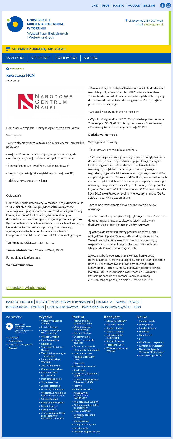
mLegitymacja (81, 428)
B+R (141, 339)
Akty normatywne (50, 366)
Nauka (91, 58)
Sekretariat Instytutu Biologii (52, 348)
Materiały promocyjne (52, 389)
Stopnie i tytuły (147, 321)
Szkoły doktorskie (83, 389)
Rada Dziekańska (50, 340)
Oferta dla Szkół (49, 399)
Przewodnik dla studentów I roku (83, 322)
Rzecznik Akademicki (84, 367)
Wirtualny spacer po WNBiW (51, 322)
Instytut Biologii (19, 302)
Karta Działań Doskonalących (106, 307)
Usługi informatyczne (85, 424)
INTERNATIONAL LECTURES (25, 307)
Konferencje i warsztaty (151, 346)
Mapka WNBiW (82, 411)
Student (40, 58)
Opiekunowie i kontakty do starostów (86, 406)
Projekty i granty (147, 328)
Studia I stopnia (114, 328)
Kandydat (66, 58)
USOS (105, 5)
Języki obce (80, 370)
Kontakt (13, 348)
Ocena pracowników (52, 369)
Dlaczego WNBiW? (116, 321)
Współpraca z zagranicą (151, 342)
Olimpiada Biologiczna (52, 403)
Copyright (14, 337)
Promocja (104, 302)
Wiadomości (17, 69)
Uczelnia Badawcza (63, 307)
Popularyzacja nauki (51, 379)
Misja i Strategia (49, 406)
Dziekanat (46, 344)
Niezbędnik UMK (115, 345)
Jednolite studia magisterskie (114, 336)
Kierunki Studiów (83, 333)
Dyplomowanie (82, 337)
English (149, 5)
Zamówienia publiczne (150, 355)
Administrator (16, 341)
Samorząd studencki (84, 346)
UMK (95, 5)
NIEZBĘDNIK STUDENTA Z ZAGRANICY (81, 395)
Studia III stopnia (115, 341)
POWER (134, 302)
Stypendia (79, 363)
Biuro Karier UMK (83, 353)
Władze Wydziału (50, 337)
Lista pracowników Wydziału (51, 360)
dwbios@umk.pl (153, 24)
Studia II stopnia (114, 332)
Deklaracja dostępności (21, 344)
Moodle (134, 5)
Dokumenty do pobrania (86, 350)
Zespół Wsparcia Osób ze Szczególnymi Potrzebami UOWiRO (53, 416)
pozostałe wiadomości (26, 288)
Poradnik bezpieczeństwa (87, 432)
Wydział (15, 58)
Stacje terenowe (49, 382)
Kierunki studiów (115, 325)
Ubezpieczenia (81, 421)
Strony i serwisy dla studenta (84, 341)
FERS (137, 307)
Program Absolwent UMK (84, 358)
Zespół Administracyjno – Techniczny (53, 354)
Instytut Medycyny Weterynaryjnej (64, 302)
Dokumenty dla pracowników (49, 374)
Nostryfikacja (146, 325)
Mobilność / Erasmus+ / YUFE (86, 375)
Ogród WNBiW (49, 410)
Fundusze (144, 332)
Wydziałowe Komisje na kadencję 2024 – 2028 (53, 394)
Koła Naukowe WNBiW (86, 402)
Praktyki (78, 386)
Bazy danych (145, 335)
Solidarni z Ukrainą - (39, 49)
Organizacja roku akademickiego (82, 328)
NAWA (120, 302)
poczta (118, 5)
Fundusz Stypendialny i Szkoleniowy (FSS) (86, 381)
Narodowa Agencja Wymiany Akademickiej (151, 350)
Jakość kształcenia (50, 386)
